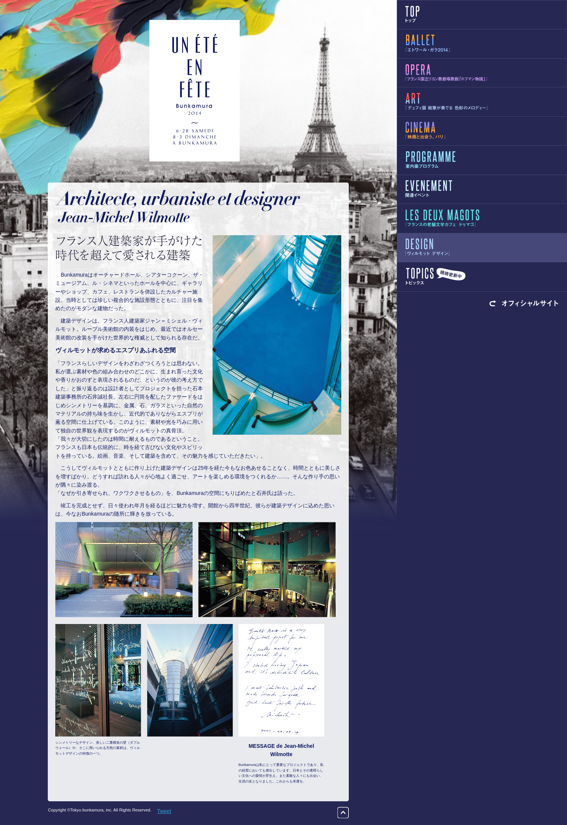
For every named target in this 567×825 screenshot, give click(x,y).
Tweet (164, 811)
